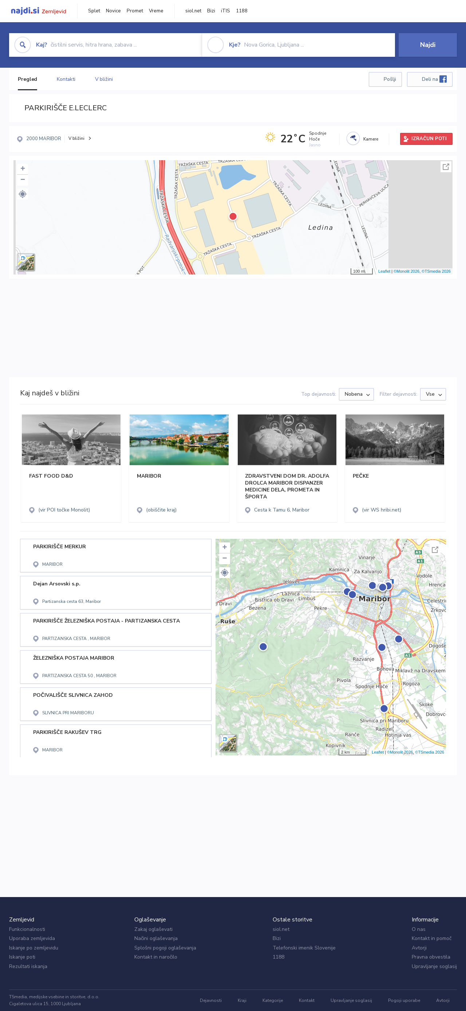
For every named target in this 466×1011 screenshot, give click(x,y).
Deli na (434, 79)
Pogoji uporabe (404, 1000)
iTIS (225, 11)
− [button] (22, 180)
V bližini (104, 79)
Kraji (242, 1000)
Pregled (27, 79)
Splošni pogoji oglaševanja (165, 947)
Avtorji (419, 947)
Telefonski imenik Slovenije (304, 947)
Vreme (156, 11)
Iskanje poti (22, 956)
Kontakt (307, 1000)
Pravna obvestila (431, 956)
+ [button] (22, 169)
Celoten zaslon (446, 166)
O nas (419, 929)
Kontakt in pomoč (431, 938)
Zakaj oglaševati (153, 929)
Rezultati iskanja (28, 966)
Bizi (211, 11)
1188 (242, 11)
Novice (113, 11)
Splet (94, 11)
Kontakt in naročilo (155, 956)
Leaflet (384, 271)
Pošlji (390, 79)
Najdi (427, 44)
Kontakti (66, 79)
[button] (22, 194)
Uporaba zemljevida (32, 938)
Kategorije (272, 1000)
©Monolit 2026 (406, 271)
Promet (135, 11)
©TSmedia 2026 (436, 271)
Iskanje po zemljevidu (33, 947)
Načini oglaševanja (156, 938)
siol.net (193, 11)
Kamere (370, 139)
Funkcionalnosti (27, 929)
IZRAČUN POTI (429, 138)
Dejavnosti (211, 1000)
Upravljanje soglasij (434, 966)
